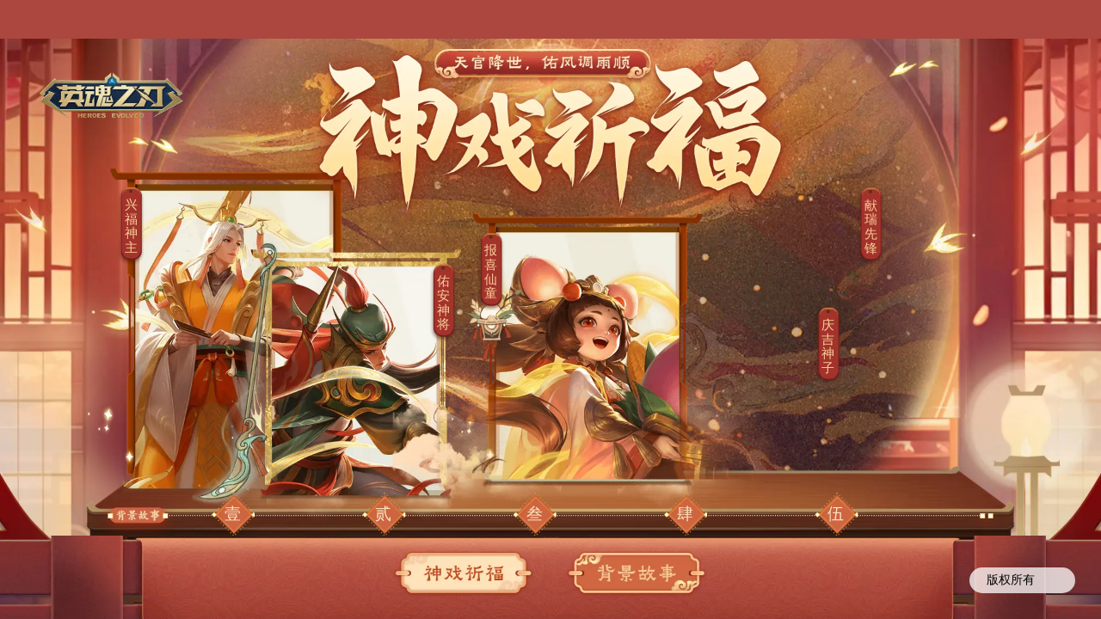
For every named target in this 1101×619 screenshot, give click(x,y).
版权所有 (1022, 581)
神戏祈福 (464, 574)
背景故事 (636, 574)
